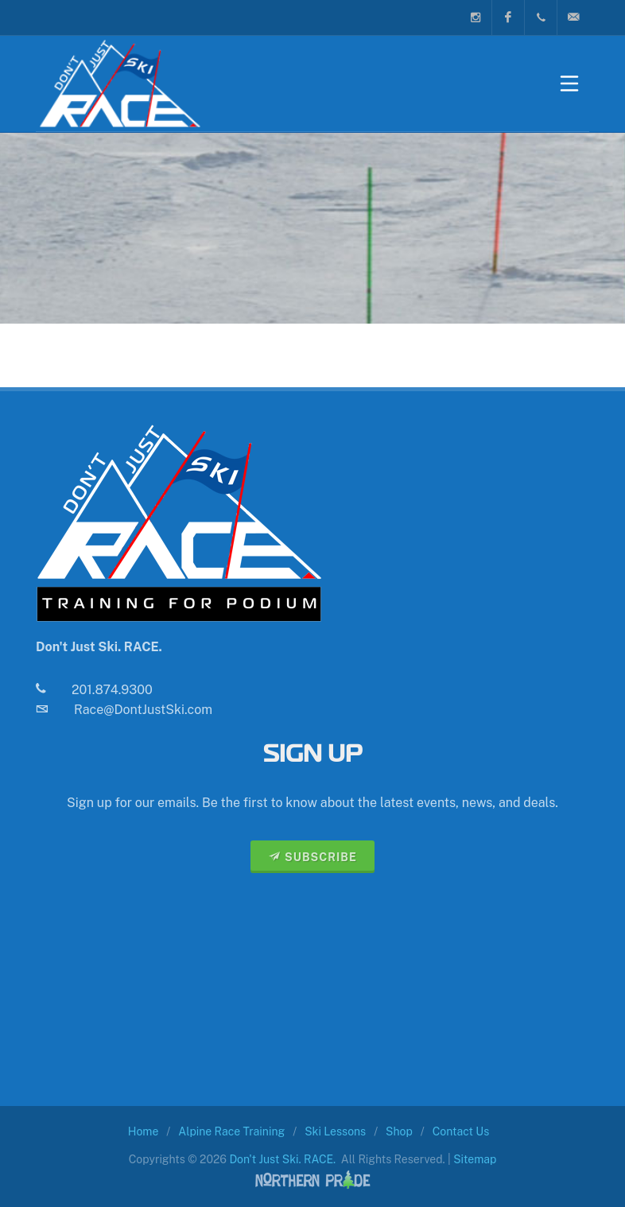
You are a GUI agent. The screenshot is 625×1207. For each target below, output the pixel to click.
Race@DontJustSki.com (143, 709)
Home (143, 1131)
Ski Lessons (335, 1131)
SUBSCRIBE (312, 856)
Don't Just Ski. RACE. (282, 1159)
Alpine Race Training (231, 1131)
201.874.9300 (112, 689)
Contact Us (461, 1131)
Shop (399, 1131)
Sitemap (474, 1159)
